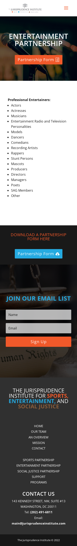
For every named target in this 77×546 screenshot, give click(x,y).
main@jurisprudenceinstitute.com (39, 523)
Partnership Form (36, 59)
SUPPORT (38, 477)
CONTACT (38, 448)
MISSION (38, 443)
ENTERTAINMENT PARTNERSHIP (38, 465)
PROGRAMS (38, 482)
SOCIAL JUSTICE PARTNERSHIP (38, 471)
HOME (38, 426)
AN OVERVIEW (38, 437)
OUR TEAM (38, 431)
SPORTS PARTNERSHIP (38, 460)
